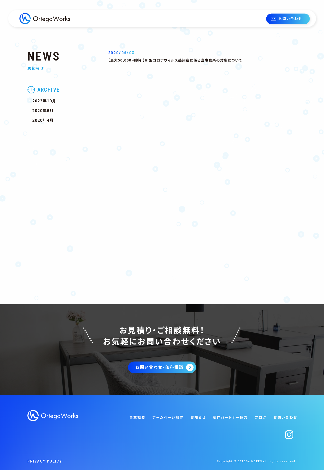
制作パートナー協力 (230, 417)
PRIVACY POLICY (44, 461)
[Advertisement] (59, 209)
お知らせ (198, 417)
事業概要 (137, 417)
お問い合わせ (290, 18)
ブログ (261, 417)
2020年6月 (43, 110)
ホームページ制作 (168, 417)
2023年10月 (44, 101)
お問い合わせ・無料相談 (159, 367)
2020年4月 (43, 120)
